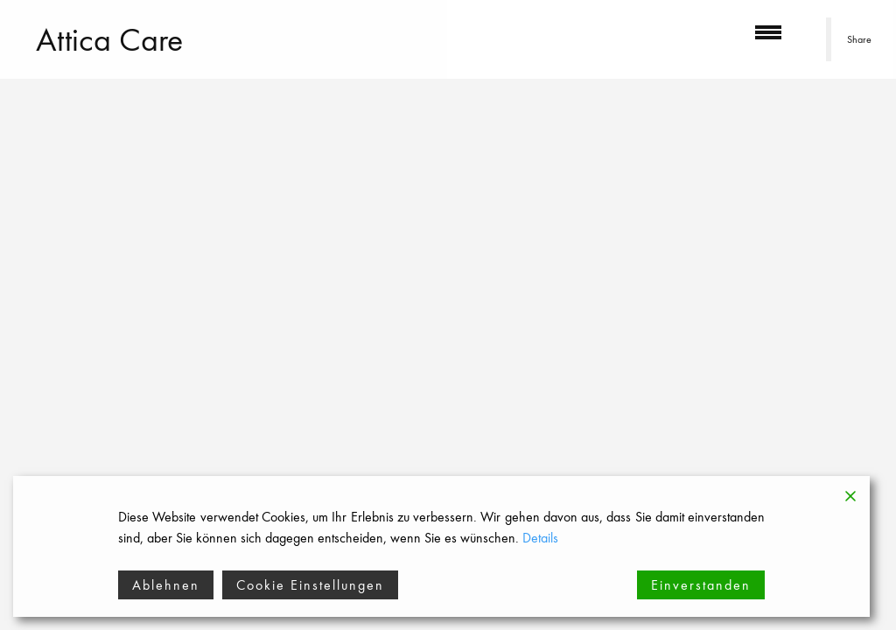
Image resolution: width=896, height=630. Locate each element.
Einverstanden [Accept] (701, 585)
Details (540, 537)
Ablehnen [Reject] (166, 585)
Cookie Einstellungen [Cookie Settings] (310, 585)
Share (859, 39)
